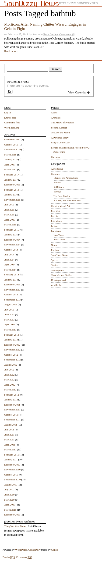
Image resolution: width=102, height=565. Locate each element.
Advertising (57, 168)
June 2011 (9, 434)
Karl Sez (58, 182)
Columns (55, 173)
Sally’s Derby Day (60, 142)
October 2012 (11, 354)
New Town (59, 235)
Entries (9, 557)
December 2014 (12, 239)
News (54, 245)
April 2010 (9, 504)
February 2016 (11, 189)
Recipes (55, 250)
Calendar (55, 156)
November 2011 (12, 409)
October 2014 (11, 249)
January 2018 (11, 159)
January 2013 (11, 339)
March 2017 (10, 169)
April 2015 (9, 219)
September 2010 (12, 479)
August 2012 (10, 364)
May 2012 (9, 379)
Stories (54, 265)
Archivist (55, 117)
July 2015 (9, 204)
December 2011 (12, 404)
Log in (7, 112)
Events (54, 216)
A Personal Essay (60, 137)
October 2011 (11, 414)
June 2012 (9, 374)
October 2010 (11, 474)
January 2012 (11, 399)
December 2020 (12, 139)
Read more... (11, 51)
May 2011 (9, 439)
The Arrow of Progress (62, 122)
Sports (54, 260)
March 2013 (10, 329)
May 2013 (9, 319)
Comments (24, 557)
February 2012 (11, 394)
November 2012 (12, 349)
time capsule (57, 270)
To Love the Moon (60, 132)
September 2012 (12, 359)
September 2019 (12, 149)
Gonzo (54, 549)
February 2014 (11, 274)
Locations (56, 231)
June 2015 (9, 209)
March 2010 (10, 509)
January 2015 (11, 234)
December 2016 (12, 184)
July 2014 (9, 254)
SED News (59, 187)
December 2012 (12, 344)
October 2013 (11, 294)
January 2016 (11, 194)
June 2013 (9, 314)
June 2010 (9, 494)
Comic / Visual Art (60, 206)
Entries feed (10, 117)
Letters (54, 226)
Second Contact (59, 127)
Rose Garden (50, 34)
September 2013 (12, 299)
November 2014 (12, 244)
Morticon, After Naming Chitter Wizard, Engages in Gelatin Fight (45, 26)
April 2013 (9, 324)
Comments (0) (67, 34)
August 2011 (10, 424)
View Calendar (79, 92)
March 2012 (10, 389)
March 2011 (10, 449)
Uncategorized (58, 280)
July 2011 (9, 429)
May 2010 (9, 499)
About (54, 112)
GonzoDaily (34, 549)
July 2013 (9, 309)
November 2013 (12, 289)
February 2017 (11, 174)
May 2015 (9, 214)
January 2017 (11, 179)
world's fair (57, 285)
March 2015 (10, 224)
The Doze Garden (62, 196)
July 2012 (9, 369)
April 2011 (9, 444)
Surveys (57, 191)
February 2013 (11, 334)
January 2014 (11, 279)
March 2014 (10, 269)
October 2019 (11, 144)
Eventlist (55, 211)
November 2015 (12, 199)
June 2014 (9, 259)
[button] (9, 91)
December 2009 (12, 514)
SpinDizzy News (59, 255)
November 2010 (12, 469)
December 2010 (12, 464)
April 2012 (9, 384)
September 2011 (12, 419)
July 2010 (9, 489)
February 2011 (11, 454)
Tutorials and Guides (61, 275)
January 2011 (11, 459)
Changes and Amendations (66, 178)
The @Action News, (15, 526)
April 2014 (9, 264)
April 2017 (9, 164)
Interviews (56, 221)
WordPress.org (11, 127)
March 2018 (10, 154)
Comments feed (12, 122)
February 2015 (11, 229)
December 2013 (12, 284)
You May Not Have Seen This (67, 200)
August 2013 (10, 304)
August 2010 (10, 484)
